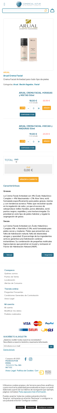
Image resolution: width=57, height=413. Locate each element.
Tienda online (11, 288)
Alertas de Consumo (13, 283)
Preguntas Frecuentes (13, 292)
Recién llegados (26, 84)
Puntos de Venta (11, 277)
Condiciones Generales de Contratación (21, 295)
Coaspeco (9, 270)
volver (8, 255)
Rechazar (30, 407)
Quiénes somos (11, 273)
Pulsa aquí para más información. (32, 392)
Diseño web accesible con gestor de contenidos (44, 372)
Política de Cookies (25, 370)
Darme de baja (9, 350)
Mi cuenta (9, 304)
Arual (15, 84)
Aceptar (20, 407)
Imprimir (47, 255)
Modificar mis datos (12, 311)
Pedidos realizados (12, 314)
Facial (36, 84)
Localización (9, 280)
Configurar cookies (46, 407)
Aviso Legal (9, 298)
